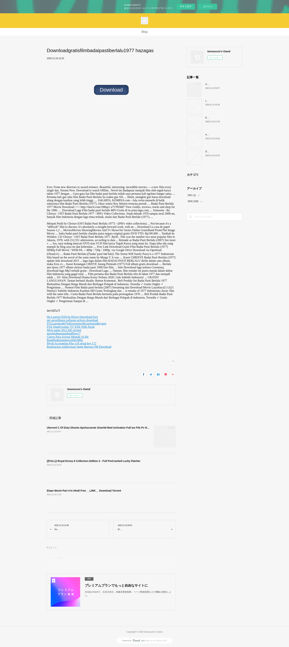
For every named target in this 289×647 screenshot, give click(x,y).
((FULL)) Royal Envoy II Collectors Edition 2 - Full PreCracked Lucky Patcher (93, 461)
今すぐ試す (186, 6)
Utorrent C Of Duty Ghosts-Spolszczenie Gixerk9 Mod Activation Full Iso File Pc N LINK (100, 427)
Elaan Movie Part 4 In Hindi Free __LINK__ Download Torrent (84, 490)
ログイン (208, 6)
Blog (144, 31)
